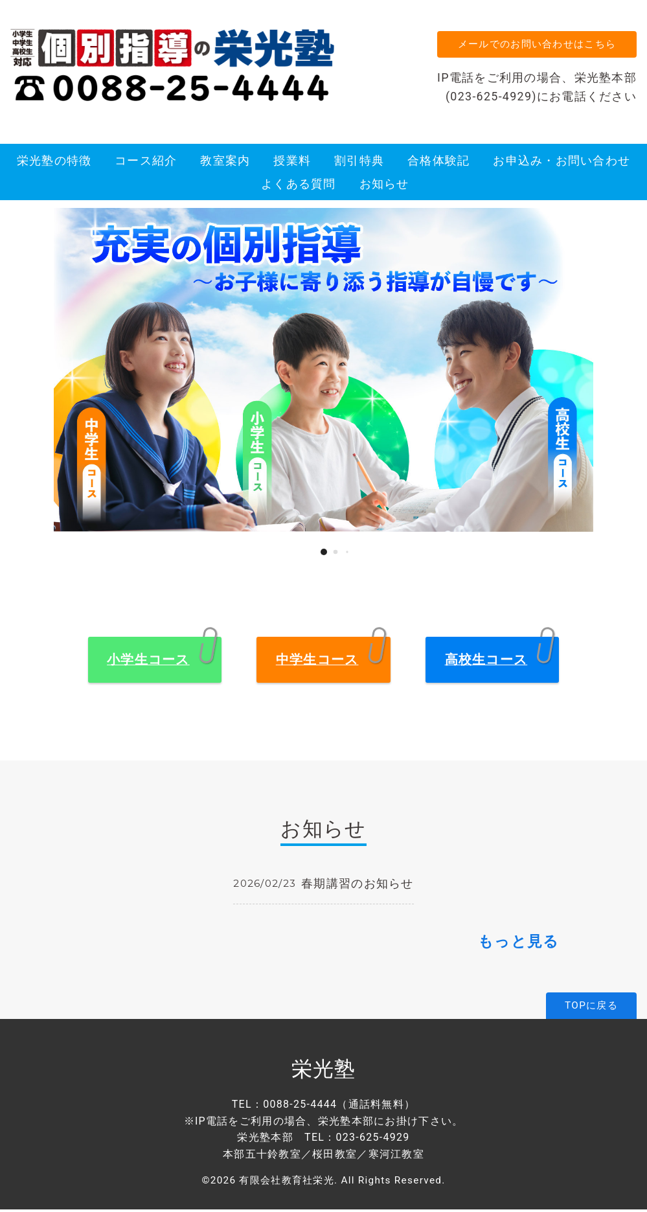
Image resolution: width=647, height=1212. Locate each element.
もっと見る (518, 944)
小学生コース (148, 662)
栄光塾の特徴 (54, 163)
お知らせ (384, 187)
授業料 (292, 163)
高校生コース (486, 662)
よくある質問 (298, 187)
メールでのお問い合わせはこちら (535, 45)
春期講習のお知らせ (357, 886)
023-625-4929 (372, 1140)
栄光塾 (323, 1071)
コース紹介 (146, 163)
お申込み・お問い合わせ (561, 163)
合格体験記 (438, 163)
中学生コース (317, 662)
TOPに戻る (591, 1008)
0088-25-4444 (300, 1107)
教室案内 (225, 163)
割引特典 (359, 163)
